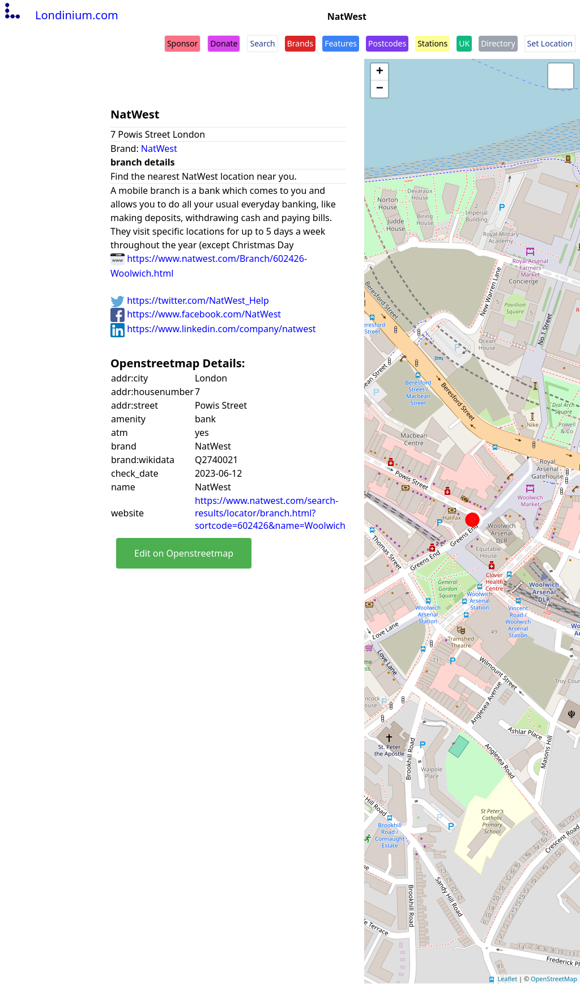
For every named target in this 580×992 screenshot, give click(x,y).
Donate (223, 43)
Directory (498, 43)
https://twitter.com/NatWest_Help (189, 300)
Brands (300, 43)
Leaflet (507, 978)
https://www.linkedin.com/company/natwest (213, 329)
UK (464, 43)
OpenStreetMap (554, 978)
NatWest (159, 148)
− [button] (379, 88)
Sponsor (182, 43)
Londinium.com (60, 15)
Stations (432, 43)
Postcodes (387, 43)
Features (341, 43)
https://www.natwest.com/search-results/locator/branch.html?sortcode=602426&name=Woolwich (270, 513)
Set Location (550, 43)
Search (262, 43)
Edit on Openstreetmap (183, 553)
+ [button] (379, 71)
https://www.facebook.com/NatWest (195, 314)
